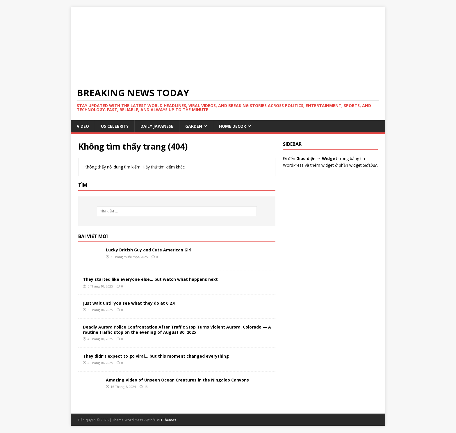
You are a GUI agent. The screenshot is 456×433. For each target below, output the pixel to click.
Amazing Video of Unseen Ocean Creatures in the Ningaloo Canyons (177, 380)
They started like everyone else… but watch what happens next (150, 279)
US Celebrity (115, 126)
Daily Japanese (156, 126)
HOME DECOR (232, 126)
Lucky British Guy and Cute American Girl (148, 250)
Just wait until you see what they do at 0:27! (129, 303)
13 (146, 386)
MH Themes (166, 420)
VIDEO (83, 126)
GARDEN (193, 126)
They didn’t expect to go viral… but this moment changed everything (156, 356)
